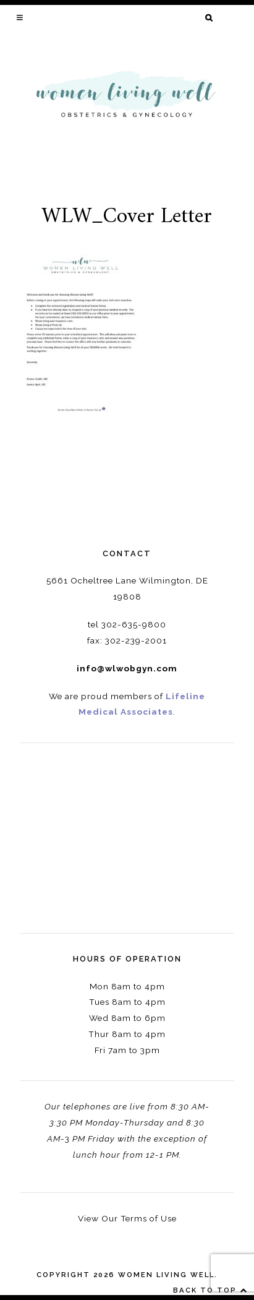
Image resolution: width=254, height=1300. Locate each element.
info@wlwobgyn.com (127, 668)
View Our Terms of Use (127, 1218)
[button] (20, 17)
